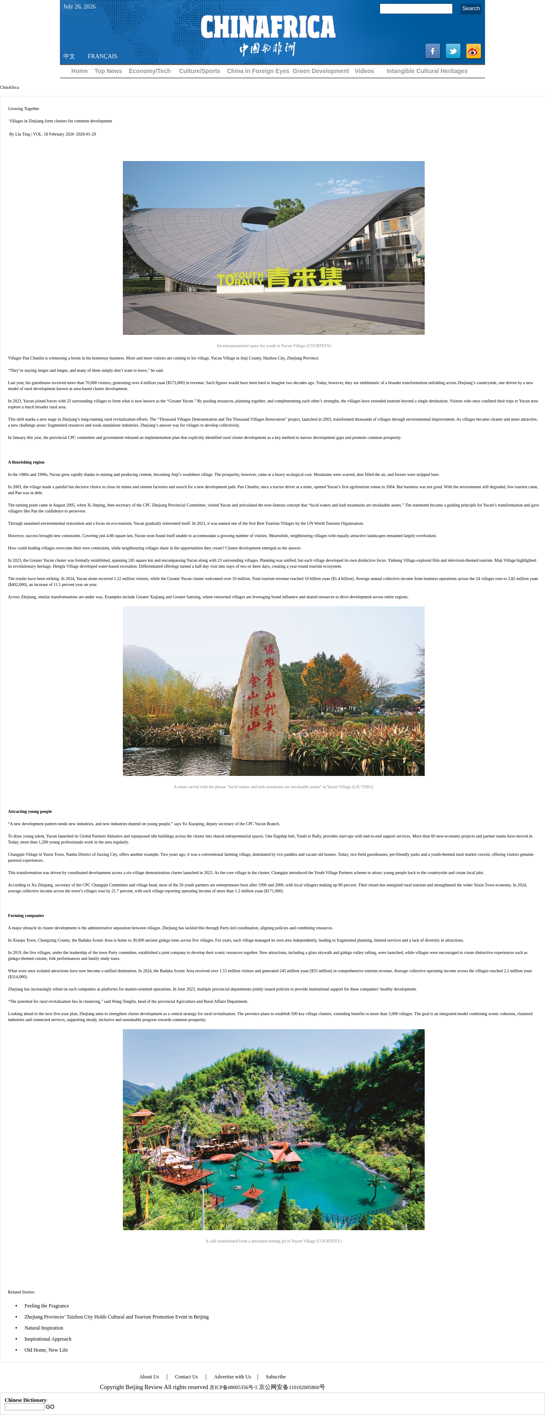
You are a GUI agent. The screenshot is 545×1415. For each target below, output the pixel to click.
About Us (149, 1377)
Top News (108, 71)
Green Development (321, 71)
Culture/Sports (199, 71)
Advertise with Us (232, 1377)
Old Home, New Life (46, 1350)
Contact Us (186, 1377)
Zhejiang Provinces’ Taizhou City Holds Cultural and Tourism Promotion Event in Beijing (117, 1317)
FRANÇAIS (102, 56)
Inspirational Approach (48, 1339)
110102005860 (304, 1387)
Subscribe (276, 1377)
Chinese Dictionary (25, 1400)
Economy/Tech (150, 71)
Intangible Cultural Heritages (427, 71)
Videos (364, 71)
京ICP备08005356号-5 (234, 1387)
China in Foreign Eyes (258, 71)
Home (79, 71)
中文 (69, 56)
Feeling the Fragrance (47, 1306)
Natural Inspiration (44, 1328)
